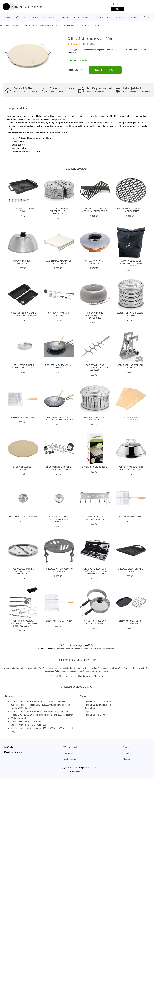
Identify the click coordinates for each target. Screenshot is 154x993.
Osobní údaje (69, 759)
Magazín (127, 759)
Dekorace (48, 17)
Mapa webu (68, 753)
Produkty (7, 25)
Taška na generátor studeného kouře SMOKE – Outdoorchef (131, 263)
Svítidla (120, 17)
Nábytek (20, 17)
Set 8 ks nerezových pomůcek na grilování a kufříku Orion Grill (94, 571)
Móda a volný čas (139, 17)
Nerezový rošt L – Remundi (23, 517)
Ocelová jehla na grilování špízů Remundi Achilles (95, 367)
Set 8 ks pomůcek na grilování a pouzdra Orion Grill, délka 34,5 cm (23, 623)
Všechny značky (71, 747)
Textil (33, 17)
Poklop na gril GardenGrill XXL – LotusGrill (94, 315)
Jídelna (63, 17)
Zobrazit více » (74, 53)
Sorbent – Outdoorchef (95, 467)
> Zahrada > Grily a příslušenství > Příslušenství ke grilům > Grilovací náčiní (43, 25)
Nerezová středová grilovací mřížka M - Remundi (59, 519)
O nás (126, 747)
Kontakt (126, 753)
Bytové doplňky (81, 17)
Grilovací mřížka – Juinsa (23, 417)
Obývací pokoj (102, 17)
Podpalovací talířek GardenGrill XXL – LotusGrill (23, 571)
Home (7, 17)
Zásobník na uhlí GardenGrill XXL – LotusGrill (59, 211)
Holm (130, 50)
